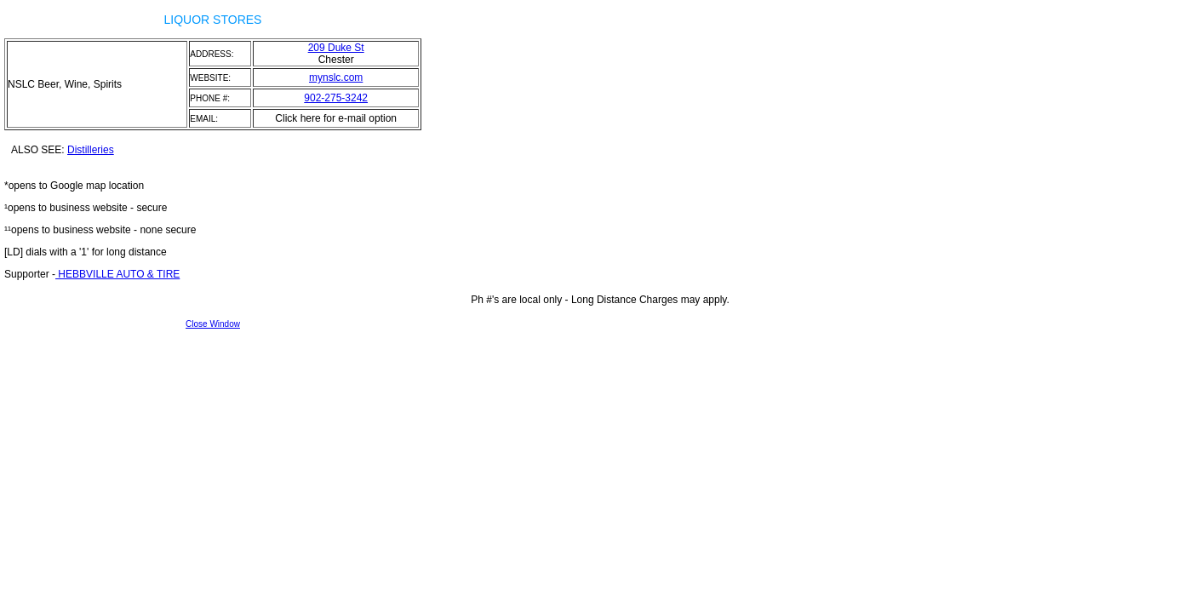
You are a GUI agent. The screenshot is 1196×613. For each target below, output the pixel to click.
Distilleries (90, 150)
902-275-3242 (336, 98)
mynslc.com (336, 77)
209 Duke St (336, 48)
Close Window (213, 324)
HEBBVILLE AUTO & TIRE (117, 274)
